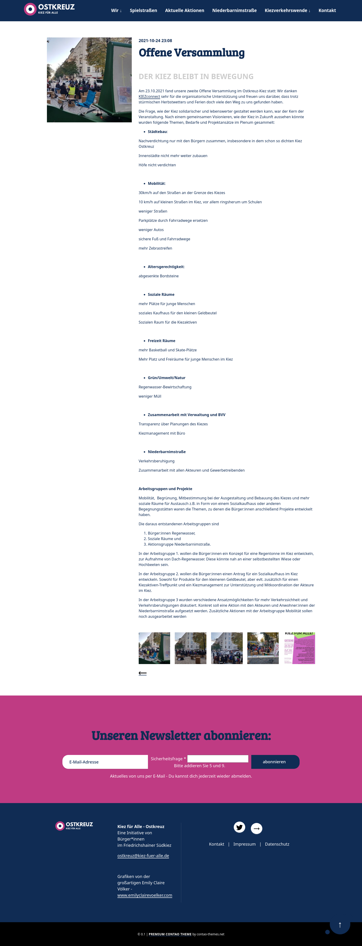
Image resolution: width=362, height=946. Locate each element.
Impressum (244, 844)
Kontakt (216, 844)
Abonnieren (274, 761)
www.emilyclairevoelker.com (144, 895)
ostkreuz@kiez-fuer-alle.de (143, 855)
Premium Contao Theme (170, 934)
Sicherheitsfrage (169, 758)
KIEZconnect (149, 96)
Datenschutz (277, 844)
